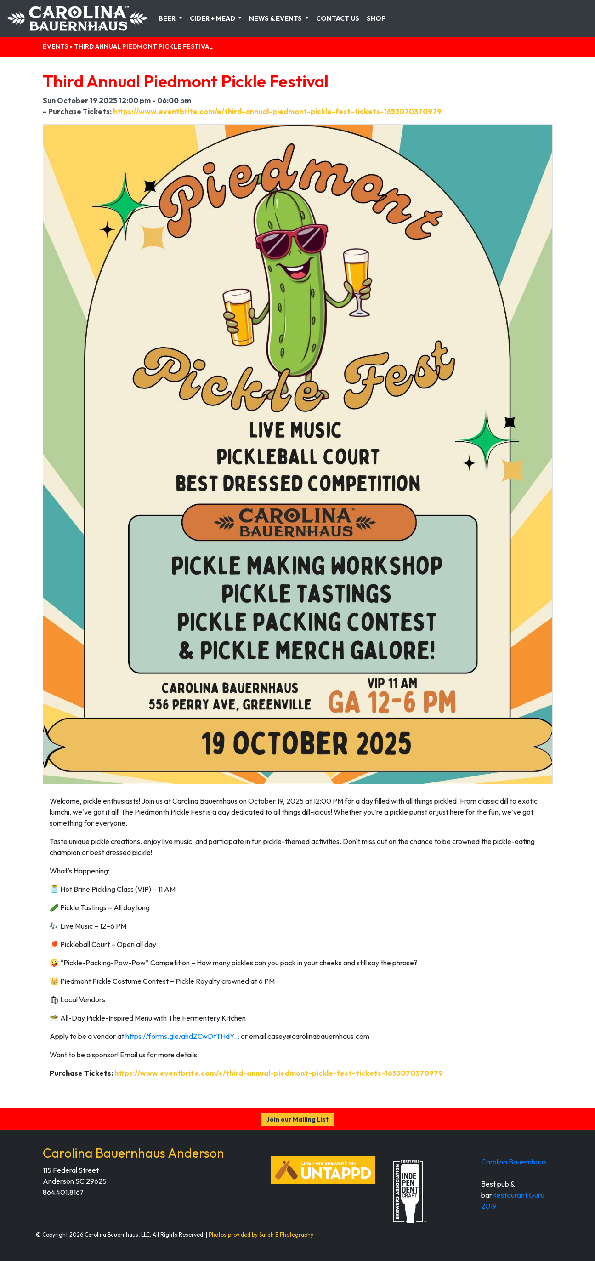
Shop (376, 18)
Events (55, 46)
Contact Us (337, 18)
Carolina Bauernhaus (513, 1161)
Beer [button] (168, 18)
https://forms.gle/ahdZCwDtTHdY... (182, 1036)
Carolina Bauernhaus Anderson (133, 1153)
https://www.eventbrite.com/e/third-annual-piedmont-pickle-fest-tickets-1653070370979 (277, 111)
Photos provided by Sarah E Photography (261, 1234)
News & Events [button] (276, 18)
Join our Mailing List (297, 1119)
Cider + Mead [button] (213, 18)
